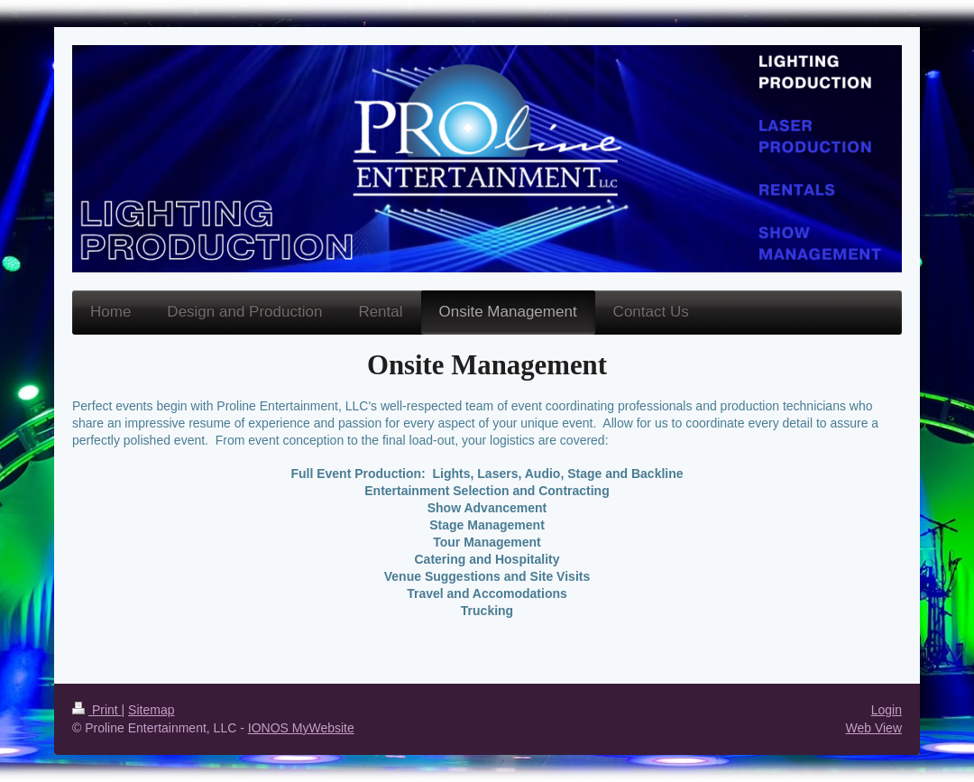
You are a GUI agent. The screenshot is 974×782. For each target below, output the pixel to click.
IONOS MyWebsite (301, 728)
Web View (873, 728)
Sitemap (151, 710)
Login (886, 710)
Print (97, 710)
